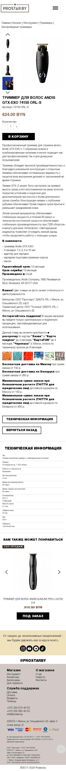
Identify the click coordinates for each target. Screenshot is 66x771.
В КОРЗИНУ (18, 136)
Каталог (17, 23)
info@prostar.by (15, 714)
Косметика (13, 677)
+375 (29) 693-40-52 (18, 711)
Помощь (11, 701)
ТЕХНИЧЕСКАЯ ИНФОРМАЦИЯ (29, 419)
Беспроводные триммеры (17, 27)
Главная (6, 23)
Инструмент (31, 23)
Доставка (12, 692)
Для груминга (15, 683)
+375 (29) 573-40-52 (18, 708)
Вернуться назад (21, 430)
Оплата (11, 695)
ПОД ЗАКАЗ (33, 616)
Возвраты (12, 698)
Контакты (41, 680)
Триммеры (46, 23)
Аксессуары (13, 680)
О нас (39, 674)
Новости (40, 677)
